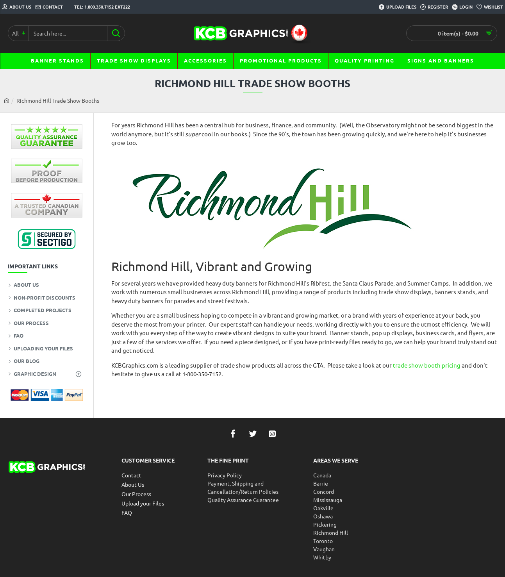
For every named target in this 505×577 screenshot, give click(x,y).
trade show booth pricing (426, 365)
